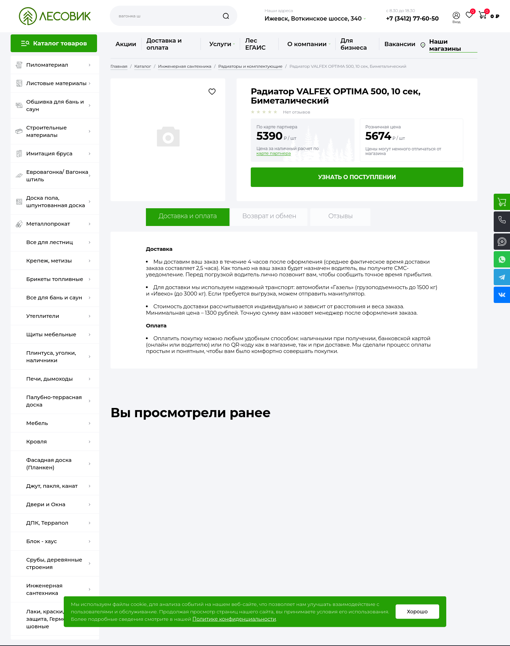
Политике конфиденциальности (234, 619)
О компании (308, 44)
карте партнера (273, 153)
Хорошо (417, 611)
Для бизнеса (354, 44)
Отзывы (340, 216)
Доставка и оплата (164, 44)
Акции (125, 44)
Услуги (222, 44)
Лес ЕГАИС (255, 44)
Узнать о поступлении (357, 177)
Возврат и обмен (269, 216)
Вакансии (399, 44)
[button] (456, 15)
